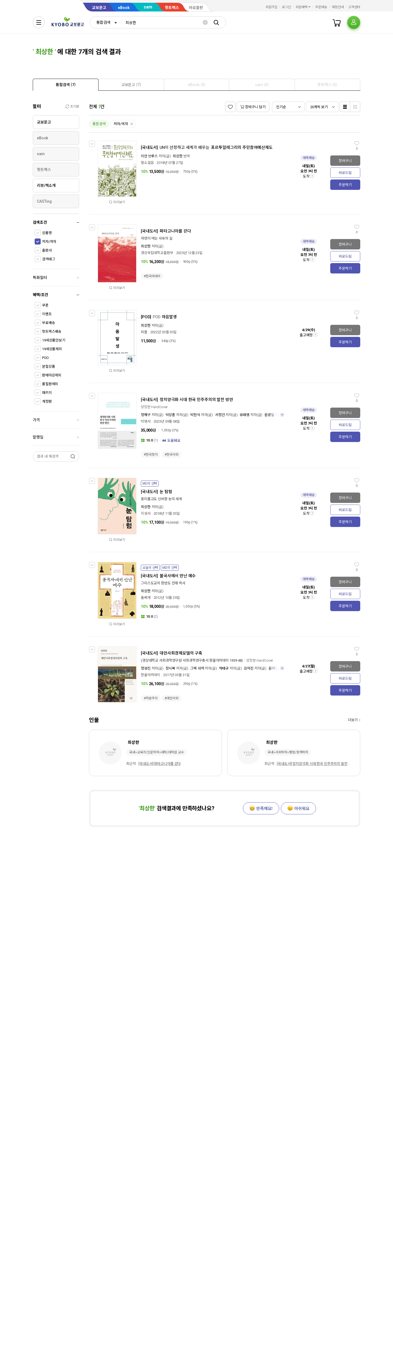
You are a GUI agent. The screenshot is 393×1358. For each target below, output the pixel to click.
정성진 (146, 668)
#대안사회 (171, 698)
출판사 (47, 250)
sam (148, 7)
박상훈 (170, 415)
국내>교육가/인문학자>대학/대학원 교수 (156, 752)
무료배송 (48, 323)
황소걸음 (147, 163)
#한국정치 (150, 454)
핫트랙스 (172, 7)
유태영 (244, 415)
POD (45, 358)
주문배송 (321, 7)
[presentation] (65, 84)
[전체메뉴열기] (39, 22)
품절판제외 (50, 384)
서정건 (220, 415)
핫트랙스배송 (51, 331)
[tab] (66, 84)
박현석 (195, 415)
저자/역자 (49, 242)
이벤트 (47, 314)
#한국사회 (171, 454)
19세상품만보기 (53, 340)
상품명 (47, 233)
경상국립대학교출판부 (157, 253)
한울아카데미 (150, 675)
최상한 (178, 156)
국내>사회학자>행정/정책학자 (287, 752)
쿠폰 (45, 305)
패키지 (47, 393)
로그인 (286, 7)
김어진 (249, 668)
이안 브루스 (149, 156)
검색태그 (48, 259)
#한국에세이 (152, 276)
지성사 (146, 513)
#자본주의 (150, 698)
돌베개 (146, 598)
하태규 (224, 668)
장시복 (170, 668)
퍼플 (144, 332)
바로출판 (196, 7)
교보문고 (99, 7)
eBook (124, 7)
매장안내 (338, 7)
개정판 (47, 401)
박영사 (146, 421)
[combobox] (105, 22)
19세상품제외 (52, 349)
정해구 (146, 415)
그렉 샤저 (197, 668)
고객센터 (354, 7)
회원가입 (272, 7)
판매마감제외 (51, 375)
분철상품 (48, 366)
